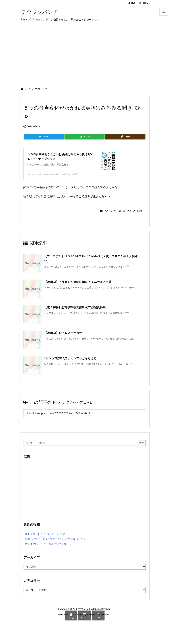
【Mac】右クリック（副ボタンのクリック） (49, 544)
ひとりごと (44, 89)
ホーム (27, 89)
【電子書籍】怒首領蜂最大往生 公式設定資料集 (75, 307)
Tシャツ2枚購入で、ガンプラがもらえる (70, 358)
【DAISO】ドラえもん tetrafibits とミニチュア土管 (77, 281)
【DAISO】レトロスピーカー (63, 332)
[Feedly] (84, 136)
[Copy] (125, 136)
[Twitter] (44, 136)
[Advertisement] (84, 54)
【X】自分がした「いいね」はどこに (45, 534)
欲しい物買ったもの (130, 210)
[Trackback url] (84, 413)
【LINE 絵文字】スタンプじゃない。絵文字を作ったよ (55, 539)
